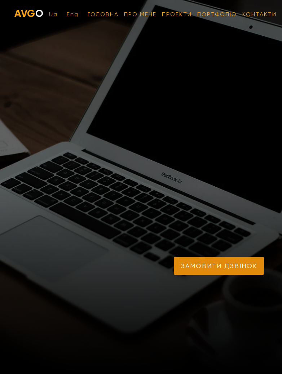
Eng (73, 14)
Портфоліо (217, 14)
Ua (53, 14)
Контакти (259, 14)
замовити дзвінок (219, 266)
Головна (103, 14)
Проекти (177, 14)
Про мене (140, 14)
